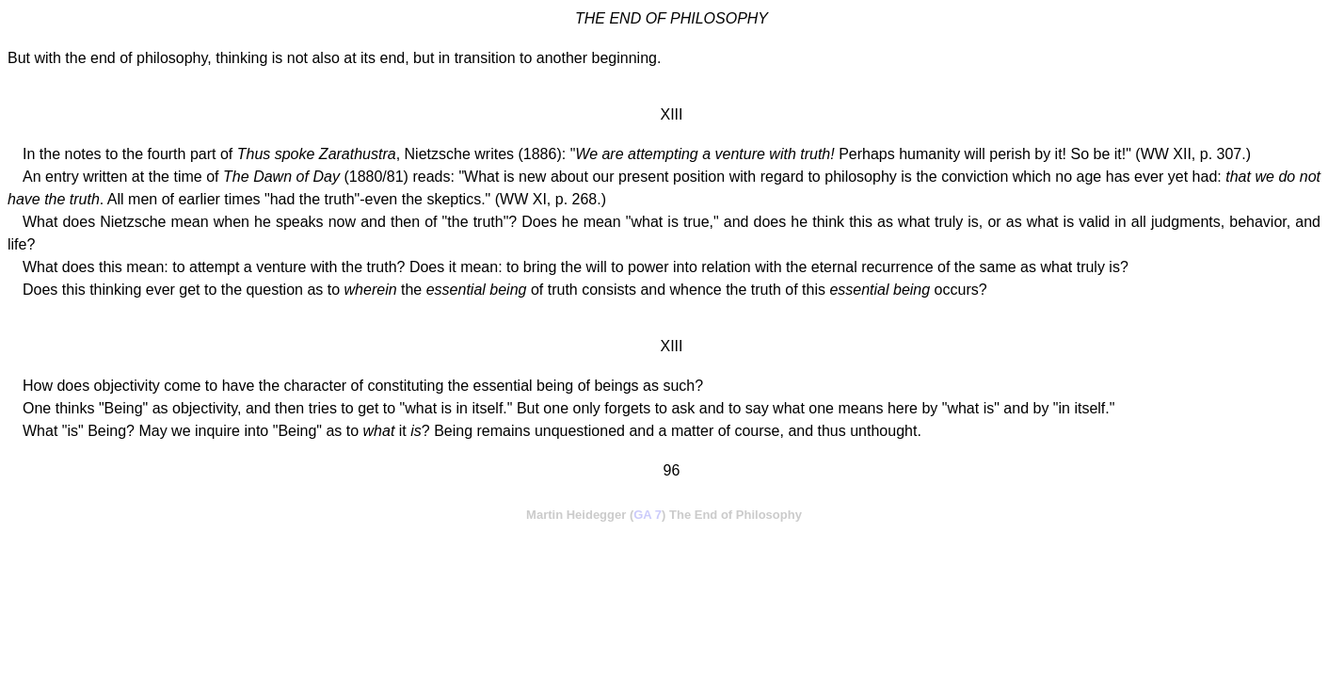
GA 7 (647, 515)
